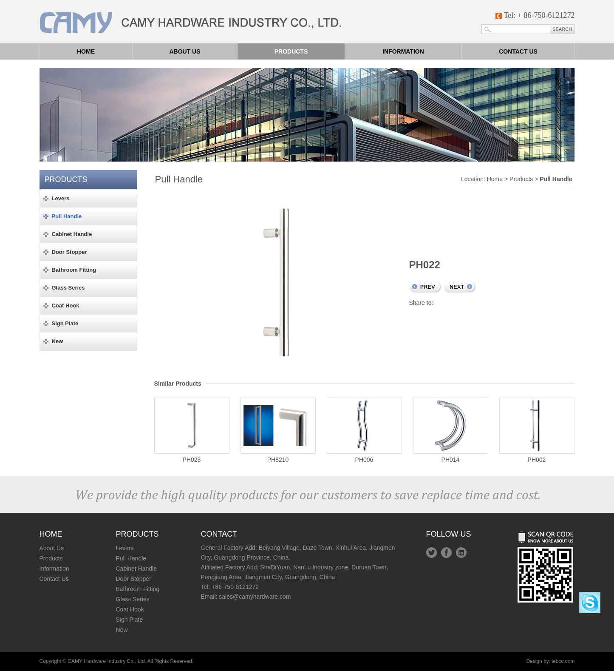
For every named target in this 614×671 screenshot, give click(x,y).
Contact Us (54, 578)
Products (291, 51)
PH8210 (278, 430)
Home (86, 51)
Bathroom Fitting (138, 589)
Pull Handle (131, 558)
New (122, 629)
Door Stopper (133, 578)
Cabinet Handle (136, 568)
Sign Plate (129, 619)
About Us (52, 548)
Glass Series (133, 599)
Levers (125, 548)
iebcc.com (563, 661)
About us (184, 51)
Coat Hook (130, 609)
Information (403, 51)
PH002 (536, 430)
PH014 (450, 430)
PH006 (364, 430)
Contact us (518, 51)
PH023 (191, 430)
